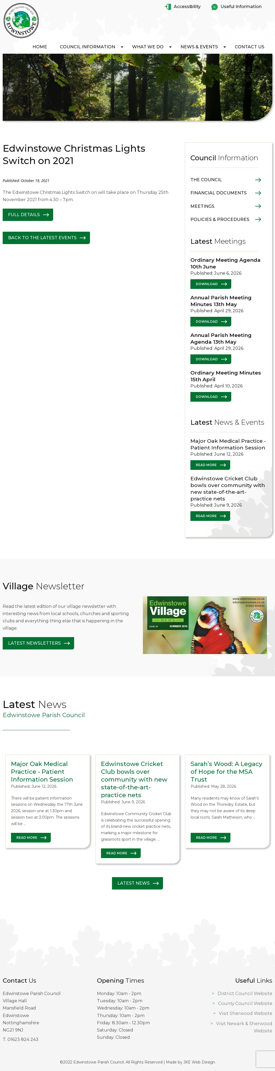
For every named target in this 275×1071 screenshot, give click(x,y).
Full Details (24, 214)
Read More (206, 465)
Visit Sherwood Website (245, 1013)
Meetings (202, 206)
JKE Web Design (199, 1062)
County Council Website (245, 1003)
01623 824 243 (23, 1039)
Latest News (133, 883)
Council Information (87, 46)
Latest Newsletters (34, 643)
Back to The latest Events (42, 237)
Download (207, 284)
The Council (206, 179)
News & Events (199, 46)
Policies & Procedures (219, 219)
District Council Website (245, 993)
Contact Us (249, 46)
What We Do (148, 46)
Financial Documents (218, 192)
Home (39, 46)
